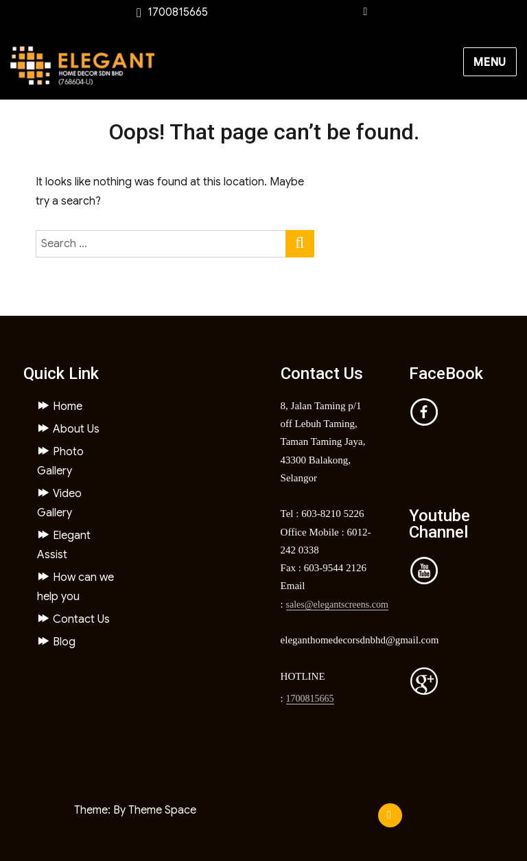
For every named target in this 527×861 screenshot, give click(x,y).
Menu (489, 62)
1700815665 (310, 698)
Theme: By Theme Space (135, 810)
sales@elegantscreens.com (337, 604)
